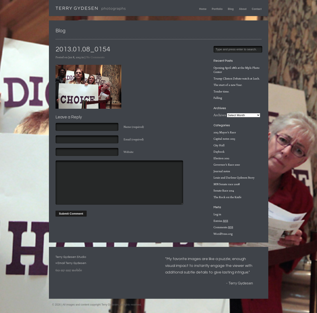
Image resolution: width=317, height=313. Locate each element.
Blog (231, 9)
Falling (217, 98)
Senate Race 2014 (223, 190)
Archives (219, 115)
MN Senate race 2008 (226, 184)
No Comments (95, 57)
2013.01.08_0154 (83, 49)
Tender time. (221, 91)
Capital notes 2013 (224, 139)
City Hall (218, 145)
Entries (220, 221)
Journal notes (221, 171)
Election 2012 (221, 158)
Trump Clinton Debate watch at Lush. (236, 78)
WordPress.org (223, 234)
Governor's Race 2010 (226, 164)
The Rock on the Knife (227, 197)
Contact (257, 9)
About (243, 9)
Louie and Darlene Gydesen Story (233, 177)
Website (128, 152)
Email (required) (134, 139)
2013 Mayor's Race (224, 132)
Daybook (218, 152)
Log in (217, 214)
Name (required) (134, 127)
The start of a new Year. (227, 85)
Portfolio (217, 9)
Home (202, 9)
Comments (223, 227)
